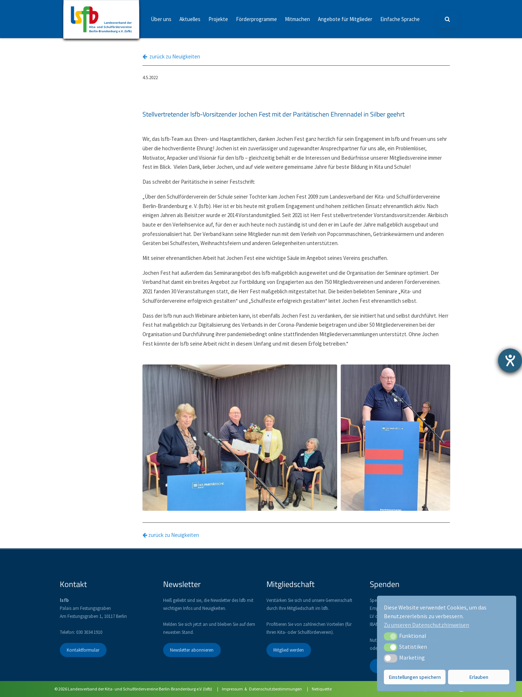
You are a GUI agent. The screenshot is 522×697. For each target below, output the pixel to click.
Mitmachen (297, 19)
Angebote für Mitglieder (345, 19)
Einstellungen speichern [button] (415, 677)
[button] (390, 636)
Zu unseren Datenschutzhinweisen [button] (426, 624)
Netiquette (322, 689)
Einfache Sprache (400, 19)
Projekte (218, 19)
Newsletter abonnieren (192, 650)
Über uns (161, 19)
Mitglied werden (288, 650)
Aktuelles (189, 19)
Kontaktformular (83, 650)
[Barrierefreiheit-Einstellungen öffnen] (510, 360)
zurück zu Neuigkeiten (171, 56)
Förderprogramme (256, 19)
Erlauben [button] (478, 677)
